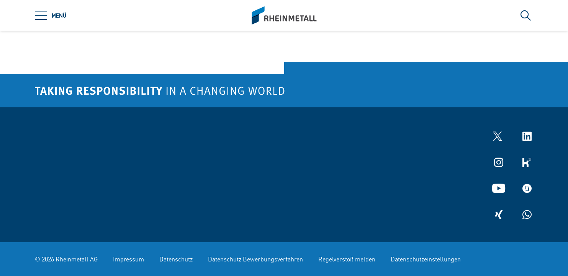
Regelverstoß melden (346, 259)
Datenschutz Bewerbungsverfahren (255, 259)
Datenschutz (176, 259)
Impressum (128, 259)
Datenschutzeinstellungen (426, 259)
